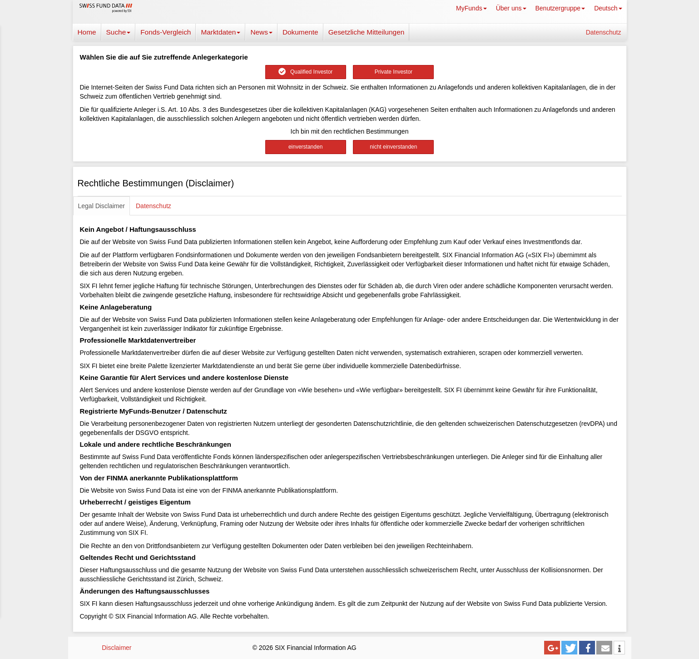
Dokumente (300, 32)
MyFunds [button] (471, 8)
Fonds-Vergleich (165, 32)
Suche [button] (118, 32)
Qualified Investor (305, 72)
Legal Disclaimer (101, 206)
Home (87, 32)
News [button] (261, 32)
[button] (552, 647)
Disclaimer (116, 647)
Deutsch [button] (608, 8)
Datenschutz (603, 32)
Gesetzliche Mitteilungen (366, 32)
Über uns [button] (511, 8)
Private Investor (393, 72)
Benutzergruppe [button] (560, 8)
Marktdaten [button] (220, 32)
